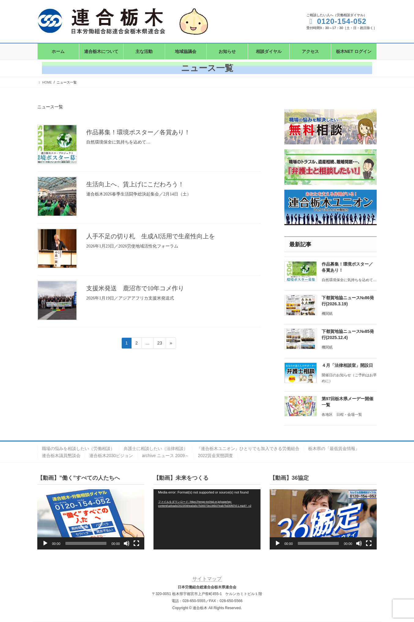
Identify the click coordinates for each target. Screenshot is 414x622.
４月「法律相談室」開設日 (347, 365)
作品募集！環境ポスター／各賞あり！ (138, 132)
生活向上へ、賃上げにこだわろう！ (135, 184)
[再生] (45, 543)
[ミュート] (127, 543)
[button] (91, 519)
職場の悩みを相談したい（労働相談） (78, 448)
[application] (90, 519)
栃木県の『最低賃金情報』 (334, 448)
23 (159, 344)
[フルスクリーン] (136, 543)
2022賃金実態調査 (215, 455)
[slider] (86, 543)
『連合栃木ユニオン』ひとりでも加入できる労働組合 (248, 448)
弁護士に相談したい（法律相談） (156, 448)
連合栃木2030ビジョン (111, 455)
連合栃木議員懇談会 (61, 455)
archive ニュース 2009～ (165, 455)
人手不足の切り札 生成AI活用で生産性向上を (150, 236)
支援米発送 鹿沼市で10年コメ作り (135, 288)
